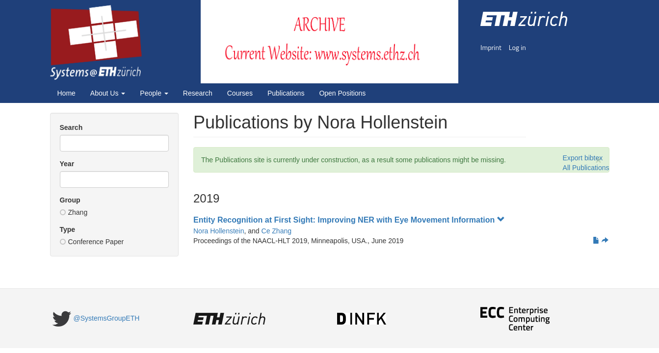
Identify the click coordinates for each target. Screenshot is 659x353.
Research (197, 93)
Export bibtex (583, 158)
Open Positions (342, 93)
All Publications (586, 168)
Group (70, 200)
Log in (517, 47)
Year (67, 164)
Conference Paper (92, 242)
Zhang (74, 212)
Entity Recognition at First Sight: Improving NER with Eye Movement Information (349, 220)
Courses (240, 93)
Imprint (490, 47)
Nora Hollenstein (218, 231)
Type (68, 229)
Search (71, 127)
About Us (107, 93)
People (154, 93)
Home (66, 93)
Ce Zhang (276, 231)
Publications (286, 93)
